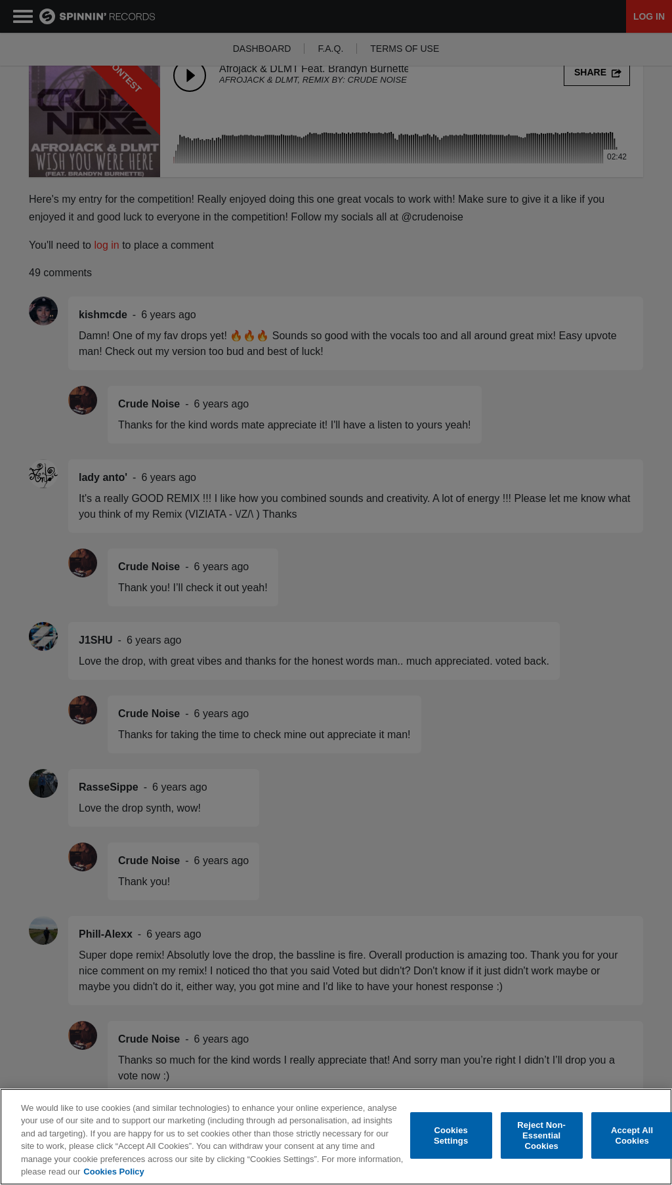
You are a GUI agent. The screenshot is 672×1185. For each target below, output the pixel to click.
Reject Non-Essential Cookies (541, 1136)
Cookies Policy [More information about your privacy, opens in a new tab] (113, 1171)
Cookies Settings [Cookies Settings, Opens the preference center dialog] (451, 1135)
